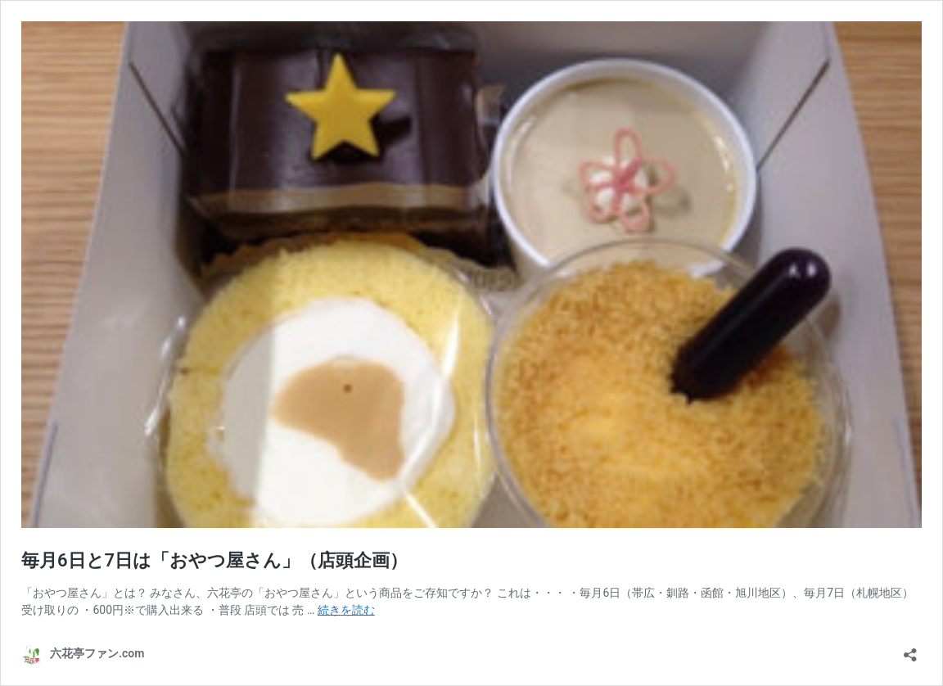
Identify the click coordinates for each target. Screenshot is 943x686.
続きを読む (346, 609)
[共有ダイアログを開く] (910, 649)
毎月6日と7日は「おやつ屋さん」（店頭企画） (214, 560)
